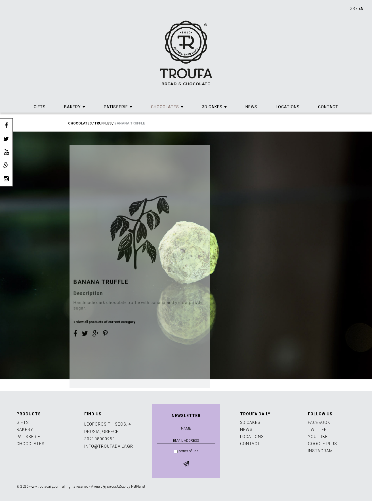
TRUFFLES (103, 123)
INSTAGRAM (320, 451)
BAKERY (72, 107)
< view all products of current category (105, 336)
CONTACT (328, 107)
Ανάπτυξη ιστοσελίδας (108, 487)
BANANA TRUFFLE (129, 123)
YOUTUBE (318, 436)
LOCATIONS (288, 107)
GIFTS (40, 107)
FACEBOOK (319, 422)
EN (360, 8)
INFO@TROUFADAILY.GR (108, 446)
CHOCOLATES (165, 107)
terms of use (186, 451)
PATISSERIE (116, 107)
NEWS (251, 107)
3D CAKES (212, 107)
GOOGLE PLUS (322, 443)
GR (352, 8)
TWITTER (317, 429)
